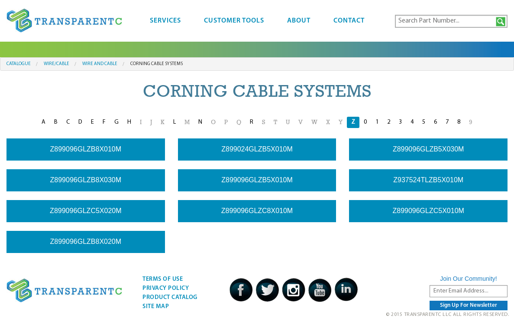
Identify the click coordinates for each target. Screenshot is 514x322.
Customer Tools (234, 20)
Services (165, 20)
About (298, 20)
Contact (349, 20)
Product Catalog (169, 297)
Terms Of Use (162, 279)
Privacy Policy (165, 288)
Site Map (155, 306)
